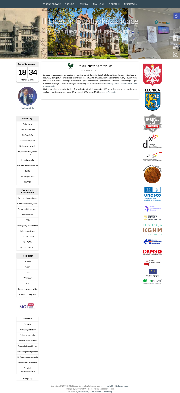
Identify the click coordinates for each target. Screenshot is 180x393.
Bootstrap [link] (108, 391)
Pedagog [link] (27, 324)
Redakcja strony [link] (27, 176)
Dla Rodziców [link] (28, 135)
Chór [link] (27, 267)
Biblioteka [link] (27, 318)
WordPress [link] (83, 391)
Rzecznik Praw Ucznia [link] (27, 346)
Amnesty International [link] (27, 198)
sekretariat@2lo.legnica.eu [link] (139, 51)
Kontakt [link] (109, 386)
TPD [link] (28, 220)
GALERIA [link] (84, 4)
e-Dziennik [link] (114, 4)
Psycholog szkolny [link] (28, 329)
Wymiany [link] (28, 278)
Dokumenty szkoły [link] (27, 146)
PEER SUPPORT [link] (27, 247)
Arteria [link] (27, 261)
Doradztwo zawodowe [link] (27, 340)
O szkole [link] (70, 4)
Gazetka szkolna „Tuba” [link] (27, 203)
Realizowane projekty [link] (27, 289)
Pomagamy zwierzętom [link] (27, 225)
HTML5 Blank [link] (95, 391)
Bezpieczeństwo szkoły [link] (27, 165)
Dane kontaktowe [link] (27, 129)
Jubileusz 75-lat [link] (27, 108)
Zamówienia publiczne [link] (27, 362)
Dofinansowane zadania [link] (27, 357)
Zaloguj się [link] (27, 378)
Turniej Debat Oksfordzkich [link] (93, 65)
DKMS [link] (27, 283)
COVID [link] (27, 182)
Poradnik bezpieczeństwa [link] (27, 369)
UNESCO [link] (27, 242)
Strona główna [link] (52, 4)
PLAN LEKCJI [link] (99, 4)
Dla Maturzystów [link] (27, 140)
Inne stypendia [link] (27, 160)
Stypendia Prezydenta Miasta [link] (27, 153)
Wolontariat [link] (27, 214)
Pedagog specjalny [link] (28, 335)
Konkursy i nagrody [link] (27, 294)
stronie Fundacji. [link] (109, 92)
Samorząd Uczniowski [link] (27, 209)
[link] (177, 16)
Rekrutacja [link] (130, 4)
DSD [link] (28, 272)
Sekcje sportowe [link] (27, 231)
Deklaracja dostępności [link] (27, 351)
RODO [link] (27, 171)
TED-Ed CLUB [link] (27, 236)
